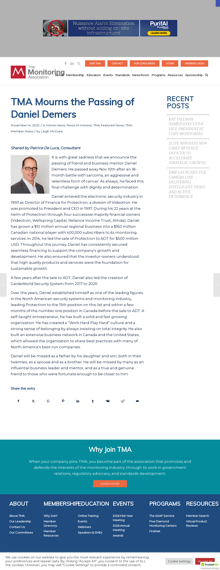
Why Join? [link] (50, 515)
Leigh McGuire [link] (52, 131)
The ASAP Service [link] (161, 515)
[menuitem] (95, 63)
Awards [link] (118, 535)
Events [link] (82, 521)
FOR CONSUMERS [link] (144, 63)
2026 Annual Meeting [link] (121, 528)
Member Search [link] (197, 515)
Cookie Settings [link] (179, 561)
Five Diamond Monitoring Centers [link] (162, 523)
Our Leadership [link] (20, 521)
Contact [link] (117, 63)
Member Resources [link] (51, 533)
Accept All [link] (205, 561)
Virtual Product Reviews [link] (196, 523)
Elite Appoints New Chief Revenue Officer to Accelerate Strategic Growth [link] (188, 153)
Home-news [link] (55, 125)
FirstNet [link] (154, 531)
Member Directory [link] (50, 523)
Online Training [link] (88, 515)
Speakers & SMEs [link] (90, 532)
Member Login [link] (194, 63)
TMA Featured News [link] (108, 125)
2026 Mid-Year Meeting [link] (123, 518)
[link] (218, 3)
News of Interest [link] (79, 125)
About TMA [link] (16, 515)
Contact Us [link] (17, 527)
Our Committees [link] (21, 532)
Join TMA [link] (95, 63)
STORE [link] (170, 63)
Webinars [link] (84, 527)
